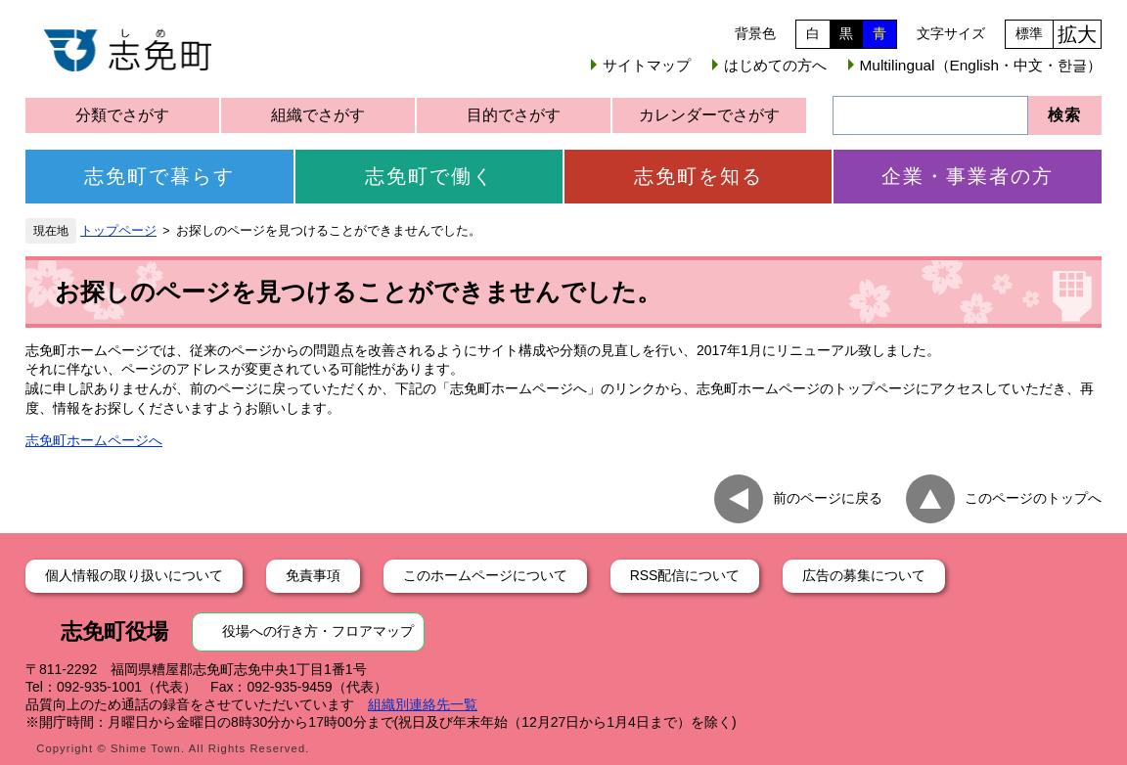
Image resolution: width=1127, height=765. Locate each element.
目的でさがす (514, 115)
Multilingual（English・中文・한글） (981, 65)
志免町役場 (114, 631)
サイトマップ (647, 65)
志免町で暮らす (159, 176)
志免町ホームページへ (93, 440)
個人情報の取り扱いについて (134, 575)
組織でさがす (318, 115)
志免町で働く (429, 176)
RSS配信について (685, 575)
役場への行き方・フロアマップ (318, 631)
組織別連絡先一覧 (422, 704)
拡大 (1077, 34)
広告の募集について (863, 575)
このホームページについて (485, 575)
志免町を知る (698, 176)
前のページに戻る (827, 498)
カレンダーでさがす (709, 115)
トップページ (118, 231)
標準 (1029, 33)
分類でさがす (122, 115)
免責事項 (313, 575)
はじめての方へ (775, 65)
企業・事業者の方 (967, 176)
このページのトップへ (1033, 498)
